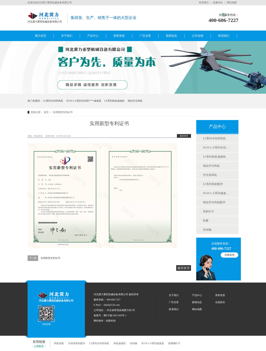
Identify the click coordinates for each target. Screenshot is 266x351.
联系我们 (204, 2)
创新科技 (111, 320)
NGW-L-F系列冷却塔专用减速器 (83, 101)
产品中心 (93, 35)
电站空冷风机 (135, 101)
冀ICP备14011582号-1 (114, 315)
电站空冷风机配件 (214, 202)
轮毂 (206, 220)
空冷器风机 (210, 174)
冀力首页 (40, 35)
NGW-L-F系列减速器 (152, 343)
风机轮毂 (59, 343)
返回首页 (184, 136)
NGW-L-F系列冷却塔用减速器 (217, 147)
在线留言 (220, 302)
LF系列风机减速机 (114, 101)
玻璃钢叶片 (174, 343)
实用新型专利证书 (63, 112)
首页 (46, 112)
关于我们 (66, 35)
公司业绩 (197, 35)
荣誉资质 (119, 35)
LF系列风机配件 (213, 184)
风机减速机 (119, 343)
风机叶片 (208, 211)
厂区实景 (145, 35)
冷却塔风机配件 (76, 343)
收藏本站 (218, 2)
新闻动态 (171, 35)
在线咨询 (229, 255)
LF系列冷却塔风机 (53, 101)
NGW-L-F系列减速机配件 (217, 193)
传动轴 (207, 229)
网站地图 (232, 2)
